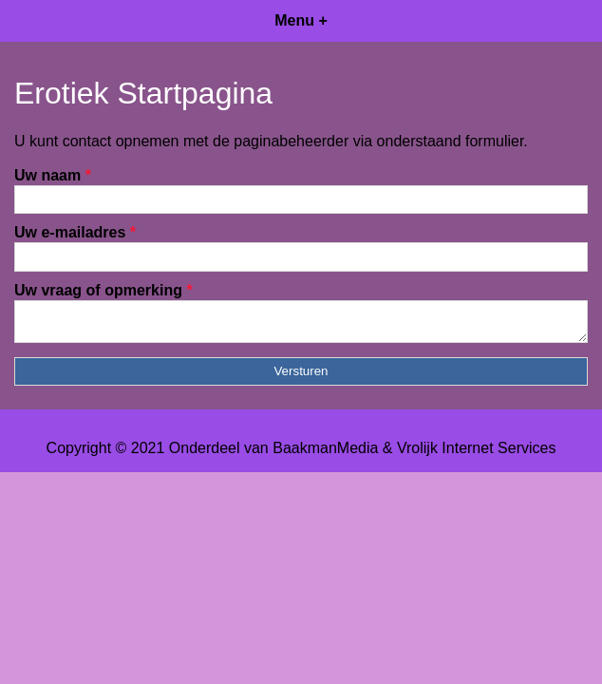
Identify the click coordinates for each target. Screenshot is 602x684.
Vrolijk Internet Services (476, 454)
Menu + (301, 20)
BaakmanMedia (325, 454)
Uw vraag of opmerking (103, 290)
